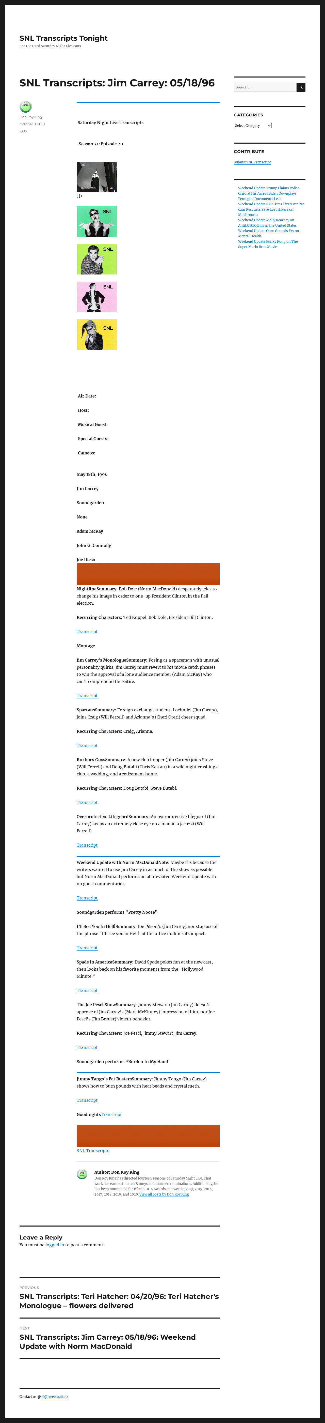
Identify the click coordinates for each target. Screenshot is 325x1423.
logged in (54, 1244)
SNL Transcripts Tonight (64, 38)
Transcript (87, 631)
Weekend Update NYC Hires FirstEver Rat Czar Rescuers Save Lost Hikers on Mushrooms (271, 209)
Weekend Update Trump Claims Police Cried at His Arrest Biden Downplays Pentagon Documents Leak (268, 193)
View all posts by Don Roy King (164, 1194)
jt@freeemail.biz (55, 1397)
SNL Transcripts (93, 1150)
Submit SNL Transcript (252, 162)
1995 (23, 131)
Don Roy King (31, 117)
